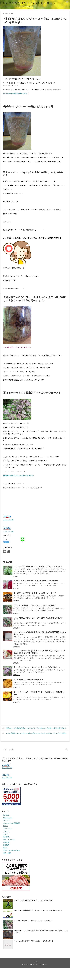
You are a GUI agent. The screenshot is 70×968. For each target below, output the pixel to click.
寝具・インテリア (9, 839)
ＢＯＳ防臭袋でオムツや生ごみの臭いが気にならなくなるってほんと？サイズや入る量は (34, 733)
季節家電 (6, 837)
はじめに (6, 815)
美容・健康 (7, 853)
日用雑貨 (6, 845)
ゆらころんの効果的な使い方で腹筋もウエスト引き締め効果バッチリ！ (38, 910)
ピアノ (5, 826)
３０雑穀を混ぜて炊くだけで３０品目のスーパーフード (34, 593)
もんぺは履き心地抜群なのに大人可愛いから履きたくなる (33, 941)
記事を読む (16, 576)
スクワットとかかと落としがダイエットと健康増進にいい (33, 900)
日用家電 (6, 842)
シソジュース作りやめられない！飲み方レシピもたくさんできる (37, 566)
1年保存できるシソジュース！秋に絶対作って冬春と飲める (35, 580)
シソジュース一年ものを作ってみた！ (16, 93)
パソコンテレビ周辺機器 (11, 823)
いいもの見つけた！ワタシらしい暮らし (29, 2)
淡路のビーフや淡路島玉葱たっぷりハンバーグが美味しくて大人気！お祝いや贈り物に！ (34, 728)
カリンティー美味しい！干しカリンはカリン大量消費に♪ (35, 605)
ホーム (35, 962)
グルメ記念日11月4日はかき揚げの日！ (28, 680)
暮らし (5, 847)
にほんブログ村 (8, 520)
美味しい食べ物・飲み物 (11, 850)
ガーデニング (7, 818)
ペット (5, 834)
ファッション (7, 828)
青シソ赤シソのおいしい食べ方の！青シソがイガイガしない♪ (36, 667)
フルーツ (6, 831)
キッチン (6, 820)
